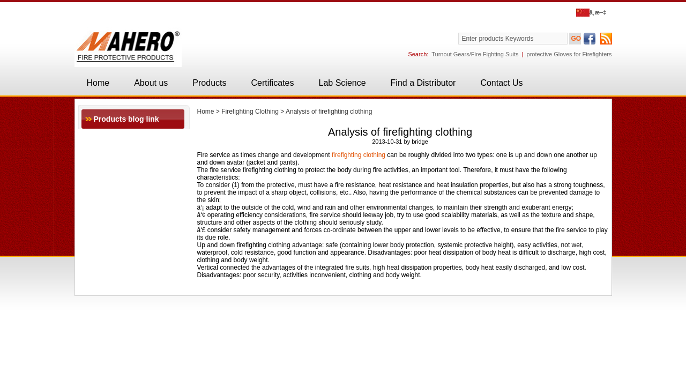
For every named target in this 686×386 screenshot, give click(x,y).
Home (98, 82)
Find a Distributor (423, 82)
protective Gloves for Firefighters (569, 54)
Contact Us (501, 82)
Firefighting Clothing (250, 111)
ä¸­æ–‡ (591, 12)
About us (151, 82)
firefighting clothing (358, 155)
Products (209, 82)
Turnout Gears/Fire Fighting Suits (474, 54)
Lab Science (342, 82)
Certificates (272, 82)
